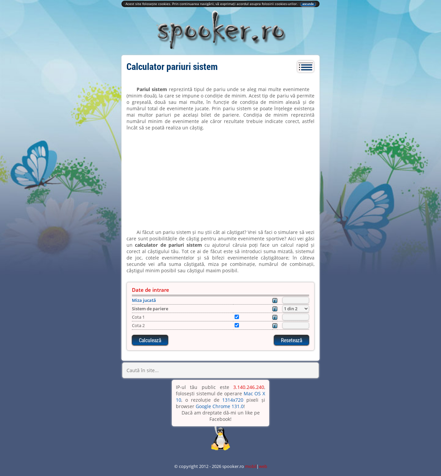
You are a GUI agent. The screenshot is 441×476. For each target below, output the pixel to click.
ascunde (308, 4)
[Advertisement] (220, 180)
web (263, 466)
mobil (250, 466)
